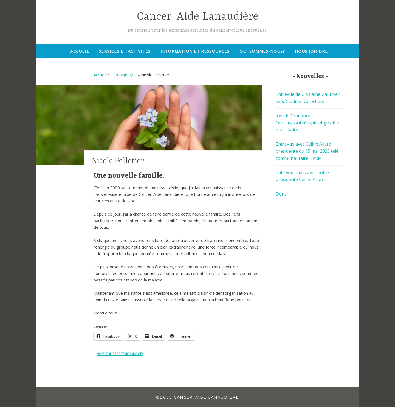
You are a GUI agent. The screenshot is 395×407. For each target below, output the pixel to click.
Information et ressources (195, 51)
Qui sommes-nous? (262, 51)
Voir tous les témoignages (120, 354)
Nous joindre (311, 51)
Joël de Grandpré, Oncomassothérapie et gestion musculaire (307, 123)
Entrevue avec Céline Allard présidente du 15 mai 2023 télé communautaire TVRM (307, 151)
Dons (281, 194)
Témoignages (124, 74)
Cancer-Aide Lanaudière (197, 16)
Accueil (79, 51)
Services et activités (125, 51)
